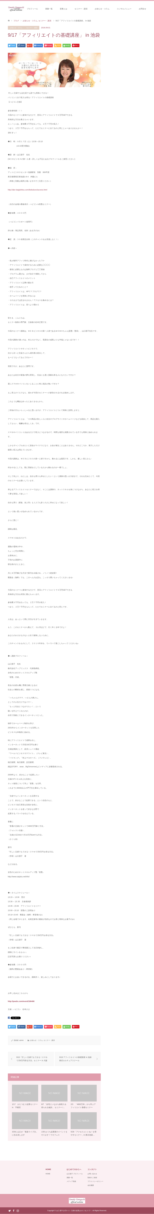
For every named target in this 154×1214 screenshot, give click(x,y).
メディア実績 (71, 1181)
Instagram (17, 1210)
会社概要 (91, 1185)
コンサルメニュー (124, 9)
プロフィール (32, 9)
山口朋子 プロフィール (75, 1174)
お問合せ (142, 9)
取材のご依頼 (92, 1178)
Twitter (9, 1210)
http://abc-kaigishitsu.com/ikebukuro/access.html (27, 190)
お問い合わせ (92, 1174)
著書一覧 (49, 9)
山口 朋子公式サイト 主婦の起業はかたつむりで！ (74, 1211)
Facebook (13, 1210)
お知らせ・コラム (102, 9)
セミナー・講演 (81, 9)
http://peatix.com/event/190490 (21, 1001)
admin (21, 1040)
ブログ (16, 21)
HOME (17, 9)
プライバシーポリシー (95, 1181)
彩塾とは (63, 9)
